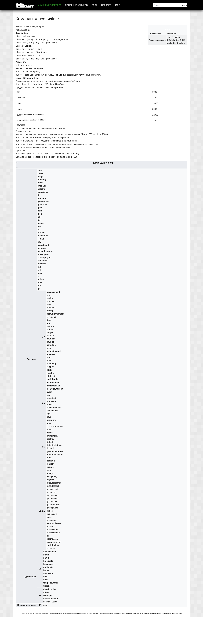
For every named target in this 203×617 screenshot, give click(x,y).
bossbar (51, 301)
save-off (51, 339)
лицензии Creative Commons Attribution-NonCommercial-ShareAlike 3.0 (148, 613)
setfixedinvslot (50, 599)
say (39, 242)
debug (50, 311)
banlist (50, 298)
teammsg (51, 364)
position (51, 461)
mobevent (51, 401)
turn (49, 470)
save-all (50, 336)
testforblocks (53, 533)
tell (39, 270)
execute (41, 189)
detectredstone (54, 445)
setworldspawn (45, 251)
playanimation (54, 407)
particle (41, 232)
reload (41, 239)
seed (49, 348)
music (50, 404)
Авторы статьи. (177, 613)
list (39, 220)
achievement (49, 552)
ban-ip (46, 558)
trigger (50, 370)
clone (40, 173)
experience (43, 192)
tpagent (50, 464)
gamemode (43, 201)
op (39, 229)
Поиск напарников (76, 5)
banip (46, 555)
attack (50, 423)
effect (40, 183)
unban (46, 586)
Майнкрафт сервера (49, 5)
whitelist (51, 376)
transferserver (54, 542)
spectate (51, 354)
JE (43, 337)
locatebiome (53, 382)
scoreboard (43, 245)
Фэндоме (102, 613)
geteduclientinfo (55, 451)
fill (39, 195)
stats (45, 580)
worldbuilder (53, 545)
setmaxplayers (54, 523)
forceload (51, 317)
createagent (52, 436)
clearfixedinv (49, 589)
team (49, 360)
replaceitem (52, 411)
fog (48, 395)
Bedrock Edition (38, 114)
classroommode (55, 426)
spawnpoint (43, 254)
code (49, 430)
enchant (41, 186)
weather (50, 373)
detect (50, 442)
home (46, 570)
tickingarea (52, 539)
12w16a (175, 37)
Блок (94, 5)
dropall (50, 448)
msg (40, 273)
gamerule (42, 204)
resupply (47, 595)
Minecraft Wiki (81, 613)
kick (40, 214)
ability (50, 473)
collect (50, 433)
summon (42, 264)
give (40, 208)
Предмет (106, 5)
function (42, 198)
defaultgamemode (55, 314)
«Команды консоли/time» (61, 613)
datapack (51, 307)
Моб (117, 5)
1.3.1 (169, 37)
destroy (50, 439)
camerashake (53, 386)
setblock (42, 248)
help (40, 211)
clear (40, 170)
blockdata (48, 561)
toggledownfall (50, 583)
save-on (50, 342)
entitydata (48, 567)
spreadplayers (45, 257)
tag (39, 267)
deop (40, 176)
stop (49, 357)
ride (48, 414)
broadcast (48, 564)
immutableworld (55, 454)
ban (48, 295)
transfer (50, 467)
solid (45, 576)
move (49, 458)
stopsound (43, 260)
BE (43, 403)
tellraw (41, 279)
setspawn (48, 573)
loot (48, 323)
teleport (50, 367)
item (49, 320)
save (49, 417)
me (39, 226)
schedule (51, 345)
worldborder (53, 379)
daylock (50, 480)
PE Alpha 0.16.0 (174, 40)
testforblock (53, 529)
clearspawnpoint (55, 389)
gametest (51, 398)
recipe (50, 332)
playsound (43, 236)
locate (41, 223)
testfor (50, 526)
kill (39, 217)
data (49, 304)
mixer (46, 592)
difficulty (42, 179)
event (49, 392)
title (39, 285)
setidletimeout (54, 351)
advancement (53, 292)
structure (51, 420)
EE (43, 447)
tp (38, 289)
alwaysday (52, 477)
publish (50, 329)
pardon (50, 326)
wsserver (51, 548)
